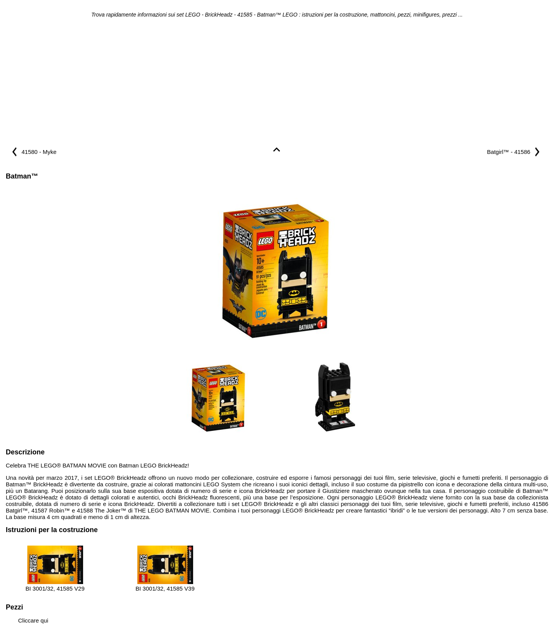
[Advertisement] (277, 83)
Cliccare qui (33, 620)
